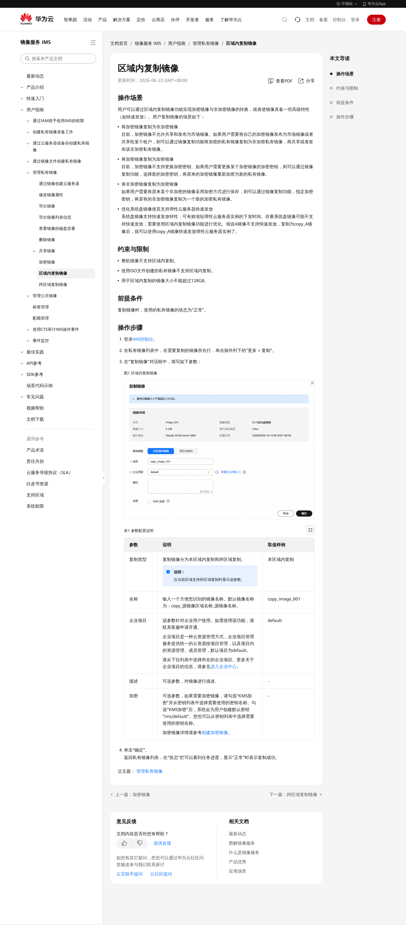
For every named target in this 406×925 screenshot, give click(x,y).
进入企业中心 (223, 666)
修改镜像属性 (51, 194)
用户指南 (35, 109)
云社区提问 (161, 873)
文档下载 (35, 419)
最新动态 (35, 76)
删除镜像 (47, 239)
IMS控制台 (143, 339)
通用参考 (35, 438)
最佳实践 (35, 351)
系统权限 (35, 506)
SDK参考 (34, 374)
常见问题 (35, 396)
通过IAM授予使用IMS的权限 (58, 120)
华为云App (377, 4)
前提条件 (345, 102)
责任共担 (35, 461)
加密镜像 (47, 262)
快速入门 (35, 98)
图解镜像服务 (242, 843)
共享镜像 (47, 251)
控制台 (339, 19)
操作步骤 (345, 116)
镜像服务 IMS (148, 43)
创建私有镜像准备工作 (53, 132)
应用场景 (237, 871)
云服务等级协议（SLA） (49, 472)
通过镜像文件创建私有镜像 (57, 161)
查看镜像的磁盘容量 (57, 228)
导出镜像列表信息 (55, 217)
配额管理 (41, 318)
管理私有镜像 (45, 172)
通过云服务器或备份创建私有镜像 (61, 146)
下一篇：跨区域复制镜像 (293, 794)
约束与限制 (347, 88)
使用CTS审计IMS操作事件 (56, 329)
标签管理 (41, 307)
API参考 (34, 363)
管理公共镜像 (45, 295)
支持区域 (35, 494)
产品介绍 (35, 87)
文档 (309, 19)
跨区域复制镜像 (53, 284)
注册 (376, 19)
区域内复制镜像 (53, 273)
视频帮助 (35, 408)
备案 (323, 19)
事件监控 (41, 340)
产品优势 (237, 861)
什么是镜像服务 (244, 852)
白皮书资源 (37, 483)
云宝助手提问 (129, 873)
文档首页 (119, 43)
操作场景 (345, 73)
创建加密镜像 (215, 732)
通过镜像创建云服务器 (59, 183)
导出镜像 (47, 206)
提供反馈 (162, 843)
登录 (355, 19)
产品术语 (35, 450)
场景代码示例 (39, 385)
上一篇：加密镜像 (132, 794)
